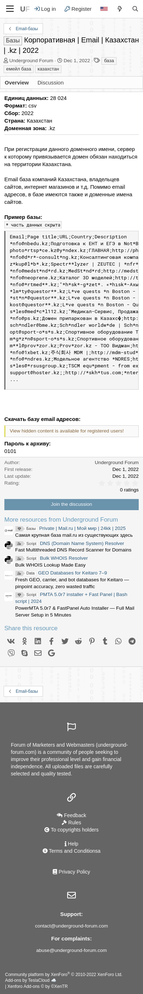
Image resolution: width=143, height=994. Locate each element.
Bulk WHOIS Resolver (51, 558)
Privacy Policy (71, 872)
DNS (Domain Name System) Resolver (69, 543)
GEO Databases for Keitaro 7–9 (61, 573)
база (109, 60)
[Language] (104, 8)
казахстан (48, 69)
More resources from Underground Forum (61, 519)
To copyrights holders (71, 830)
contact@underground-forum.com (71, 926)
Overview (17, 82)
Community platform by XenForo (63, 974)
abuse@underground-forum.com (71, 950)
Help (71, 844)
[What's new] (119, 8)
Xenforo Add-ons (37, 986)
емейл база (18, 69)
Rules (71, 822)
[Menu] (9, 9)
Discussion (51, 82)
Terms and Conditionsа (72, 851)
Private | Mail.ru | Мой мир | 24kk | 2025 (70, 528)
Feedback (71, 815)
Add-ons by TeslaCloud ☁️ (30, 980)
